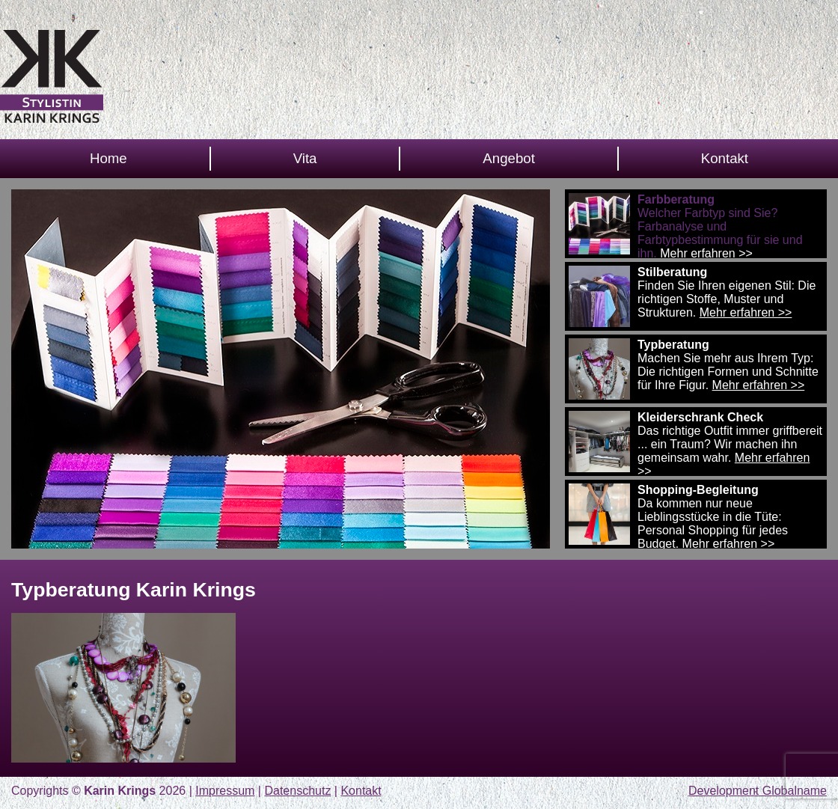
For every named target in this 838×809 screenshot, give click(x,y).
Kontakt (724, 158)
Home (108, 158)
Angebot (509, 158)
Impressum (224, 790)
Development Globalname (757, 790)
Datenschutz (297, 790)
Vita (305, 158)
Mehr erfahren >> (706, 253)
